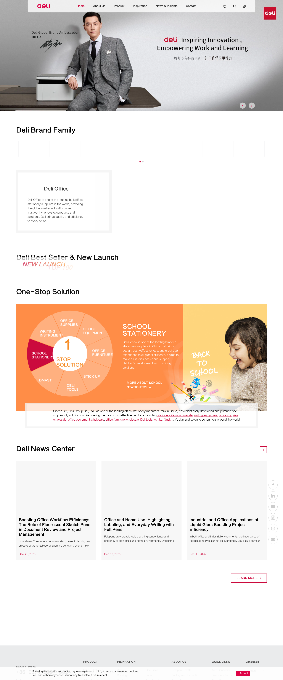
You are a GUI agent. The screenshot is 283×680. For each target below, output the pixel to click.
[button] (243, 106)
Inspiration (140, 8)
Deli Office (56, 190)
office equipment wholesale (86, 419)
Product (119, 8)
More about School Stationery (144, 385)
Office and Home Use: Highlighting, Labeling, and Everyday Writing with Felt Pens (139, 525)
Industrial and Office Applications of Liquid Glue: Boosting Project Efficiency (224, 525)
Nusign (168, 419)
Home (81, 8)
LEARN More (249, 578)
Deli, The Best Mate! (182, 597)
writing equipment (206, 415)
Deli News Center (45, 449)
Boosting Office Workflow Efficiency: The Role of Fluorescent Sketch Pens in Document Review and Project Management (54, 527)
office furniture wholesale (122, 419)
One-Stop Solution (48, 293)
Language (252, 662)
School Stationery (144, 330)
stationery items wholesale (175, 415)
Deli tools (146, 419)
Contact (191, 8)
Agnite (158, 419)
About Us (99, 8)
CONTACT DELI (165, 628)
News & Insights (166, 8)
